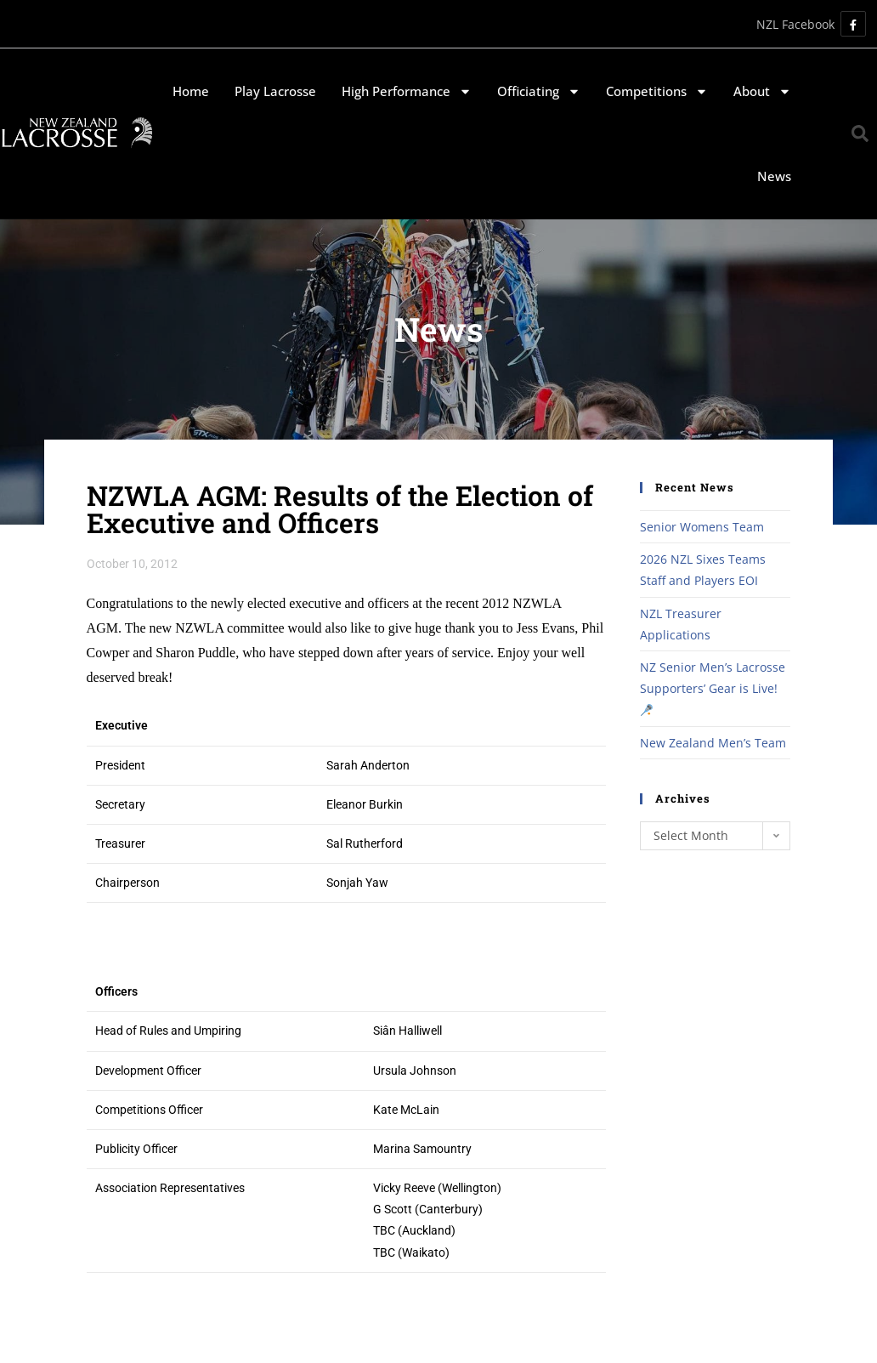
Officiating (538, 91)
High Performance (407, 91)
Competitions (657, 91)
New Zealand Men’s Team (713, 743)
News (774, 176)
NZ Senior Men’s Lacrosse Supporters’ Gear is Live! (712, 687)
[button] (860, 133)
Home (191, 90)
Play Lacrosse (275, 90)
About (762, 91)
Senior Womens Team (702, 527)
